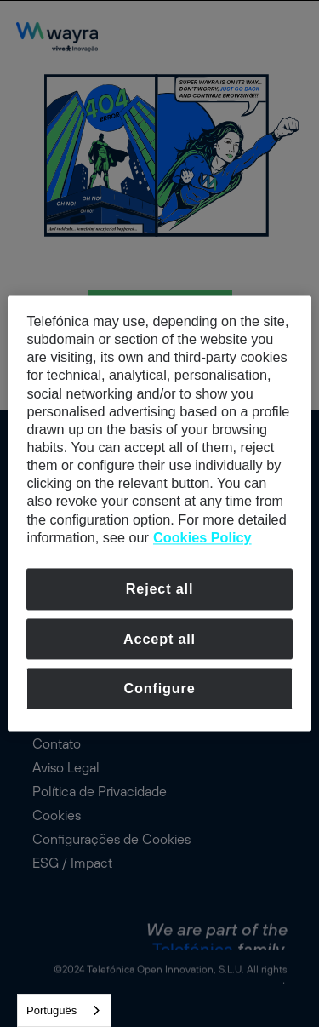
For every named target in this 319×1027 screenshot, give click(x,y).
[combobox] (64, 1010)
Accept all (159, 638)
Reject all (160, 588)
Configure (159, 689)
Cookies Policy (202, 537)
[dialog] (159, 513)
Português (51, 1010)
